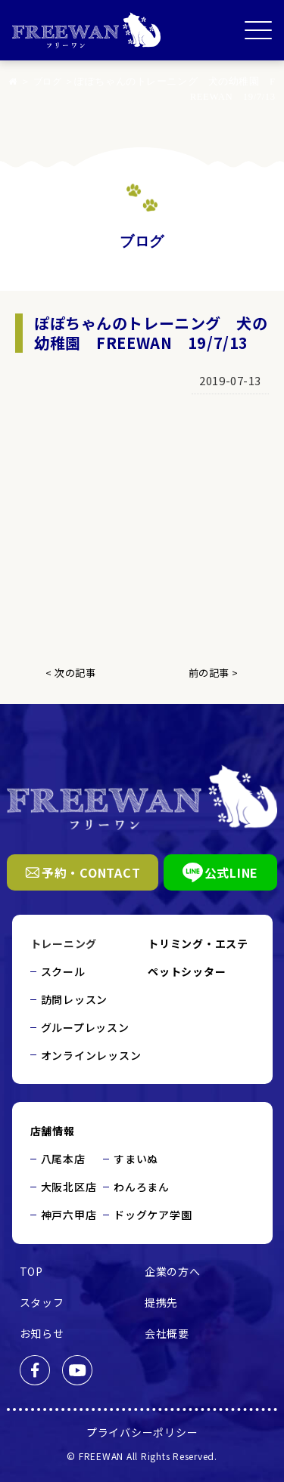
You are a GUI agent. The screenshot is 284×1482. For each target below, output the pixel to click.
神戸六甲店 (69, 1214)
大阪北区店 (69, 1186)
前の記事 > (214, 672)
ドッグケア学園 (153, 1214)
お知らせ (42, 1333)
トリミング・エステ (198, 943)
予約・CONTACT (83, 872)
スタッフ (42, 1302)
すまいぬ (136, 1158)
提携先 (161, 1302)
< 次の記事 (70, 672)
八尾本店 (63, 1158)
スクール (63, 971)
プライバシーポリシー (142, 1432)
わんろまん (142, 1186)
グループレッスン (85, 1027)
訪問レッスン (74, 999)
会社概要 (167, 1333)
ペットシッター (187, 971)
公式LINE (221, 872)
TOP (31, 1271)
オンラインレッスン (91, 1055)
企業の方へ (173, 1271)
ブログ (62, 81)
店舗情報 (52, 1130)
